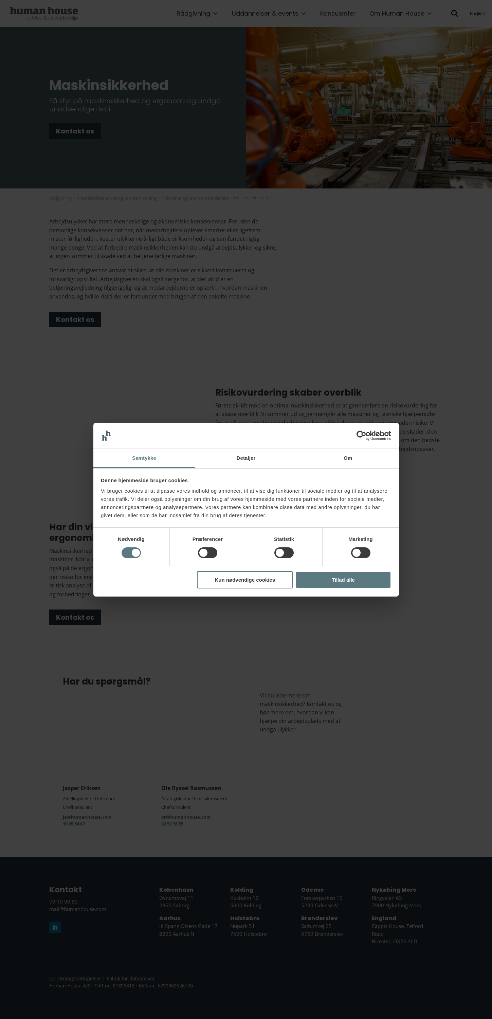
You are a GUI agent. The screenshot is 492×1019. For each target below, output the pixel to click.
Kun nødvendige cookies (245, 580)
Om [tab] (348, 458)
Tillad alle (343, 580)
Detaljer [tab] (246, 458)
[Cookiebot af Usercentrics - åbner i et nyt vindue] (361, 436)
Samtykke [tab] (144, 458)
